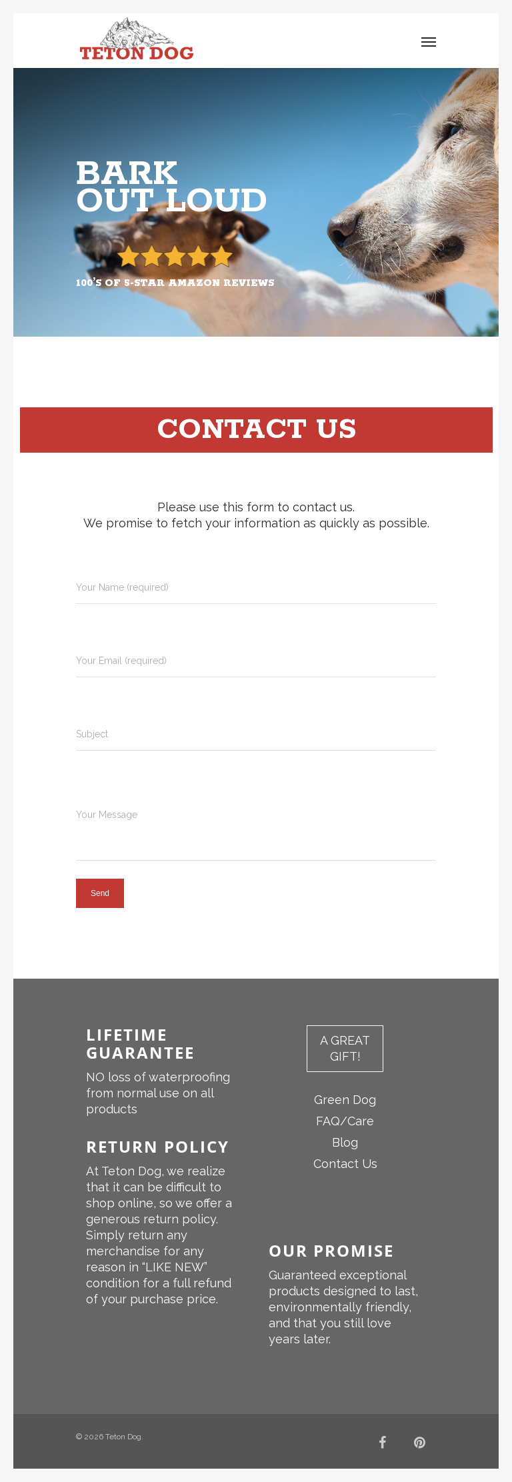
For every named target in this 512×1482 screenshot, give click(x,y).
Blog (345, 1142)
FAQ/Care (345, 1121)
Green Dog (345, 1100)
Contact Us (345, 1164)
